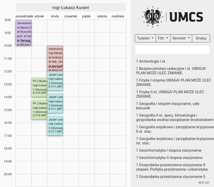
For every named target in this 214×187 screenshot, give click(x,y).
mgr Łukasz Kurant (70, 7)
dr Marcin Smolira (28, 27)
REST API (203, 182)
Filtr (161, 38)
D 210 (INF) (40, 93)
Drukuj (201, 38)
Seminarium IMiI (27, 23)
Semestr (179, 38)
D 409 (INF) (56, 67)
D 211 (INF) (56, 86)
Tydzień (143, 38)
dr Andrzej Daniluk (60, 57)
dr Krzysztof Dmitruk (30, 32)
